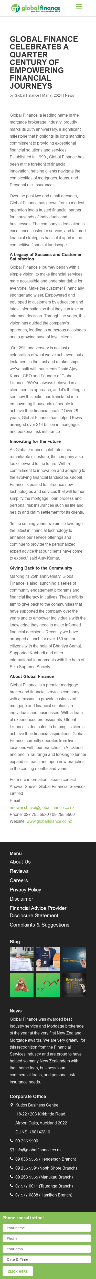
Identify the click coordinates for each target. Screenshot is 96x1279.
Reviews (19, 871)
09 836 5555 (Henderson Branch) (45, 1159)
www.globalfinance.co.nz (49, 821)
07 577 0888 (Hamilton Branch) (43, 1195)
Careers (19, 880)
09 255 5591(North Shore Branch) (46, 1168)
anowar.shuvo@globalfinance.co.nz (42, 807)
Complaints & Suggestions (39, 924)
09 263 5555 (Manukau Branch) (44, 1177)
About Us (20, 861)
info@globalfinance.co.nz (38, 1150)
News (69, 95)
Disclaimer (21, 898)
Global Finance (27, 95)
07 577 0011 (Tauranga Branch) (44, 1186)
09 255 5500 (26, 1141)
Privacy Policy (25, 889)
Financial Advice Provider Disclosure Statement (38, 912)
